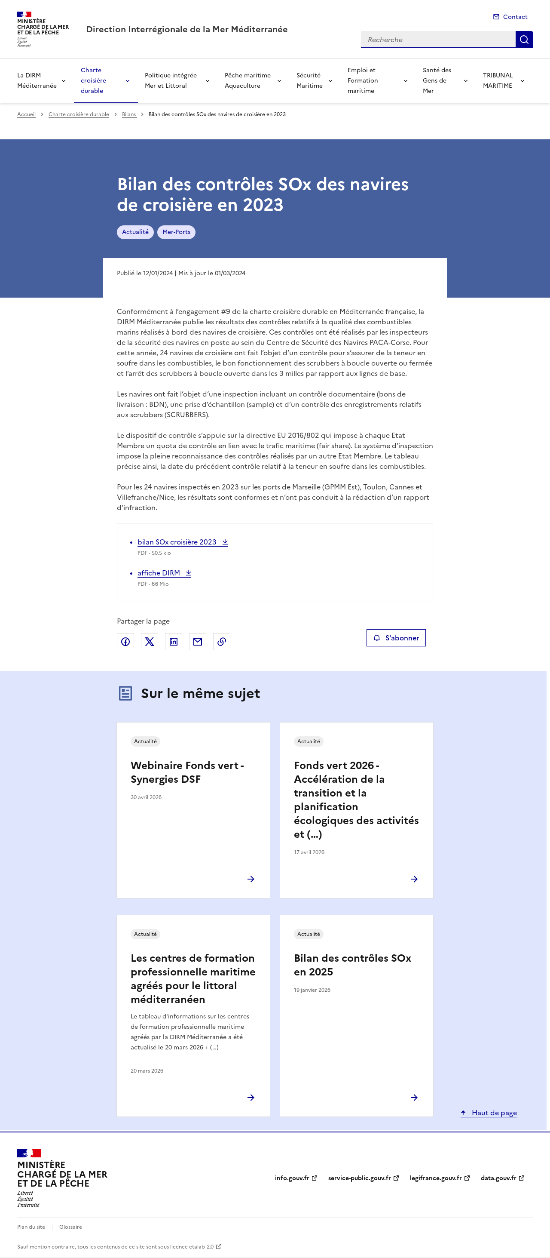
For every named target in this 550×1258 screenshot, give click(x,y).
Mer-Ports (176, 232)
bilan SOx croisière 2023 (178, 542)
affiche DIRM (160, 573)
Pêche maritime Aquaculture (248, 80)
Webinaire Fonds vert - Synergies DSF (187, 772)
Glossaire (70, 1227)
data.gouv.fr (498, 1178)
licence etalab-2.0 (192, 1247)
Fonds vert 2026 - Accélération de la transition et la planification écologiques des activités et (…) (356, 800)
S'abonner (396, 638)
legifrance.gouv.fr (436, 1178)
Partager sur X (149, 641)
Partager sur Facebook (125, 641)
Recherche (524, 39)
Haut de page (493, 1112)
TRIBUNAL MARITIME (498, 80)
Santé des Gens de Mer (437, 80)
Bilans (129, 114)
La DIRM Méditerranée (37, 80)
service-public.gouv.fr (359, 1178)
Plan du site (31, 1227)
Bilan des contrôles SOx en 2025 (352, 965)
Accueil (26, 114)
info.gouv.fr (292, 1178)
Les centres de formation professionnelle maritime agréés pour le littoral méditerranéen (193, 978)
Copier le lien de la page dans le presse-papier (221, 641)
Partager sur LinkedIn (173, 641)
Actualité (135, 232)
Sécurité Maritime (309, 80)
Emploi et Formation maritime (363, 80)
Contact (515, 17)
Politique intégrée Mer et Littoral (171, 80)
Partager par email (197, 641)
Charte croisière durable (93, 80)
